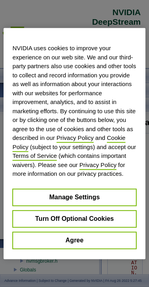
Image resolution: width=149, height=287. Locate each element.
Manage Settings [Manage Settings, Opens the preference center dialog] (74, 197)
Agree (74, 240)
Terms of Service (34, 155)
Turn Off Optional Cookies (74, 218)
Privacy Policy (74, 137)
